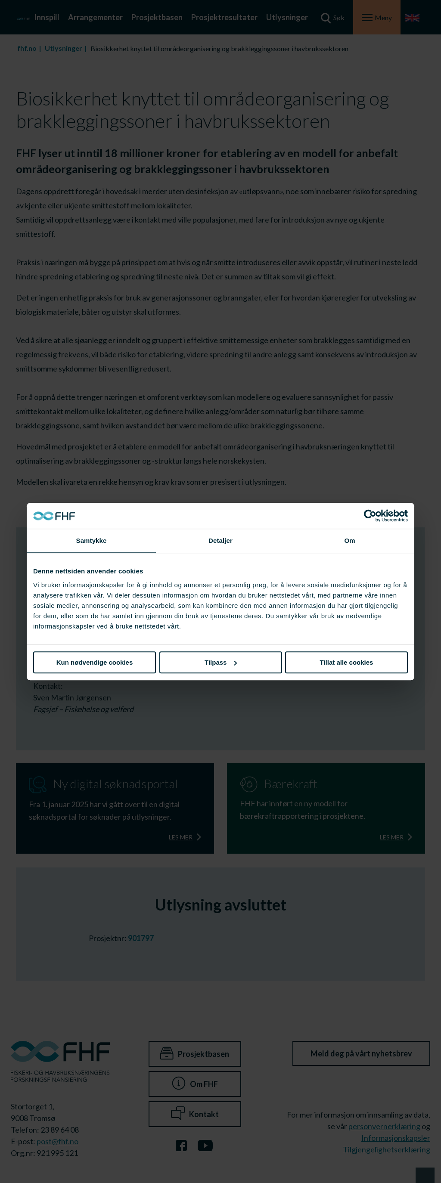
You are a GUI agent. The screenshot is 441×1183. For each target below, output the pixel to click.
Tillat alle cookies (346, 662)
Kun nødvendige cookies (94, 662)
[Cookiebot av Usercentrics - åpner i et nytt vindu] (370, 515)
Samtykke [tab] (91, 540)
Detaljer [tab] (220, 540)
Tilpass (221, 662)
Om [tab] (349, 540)
